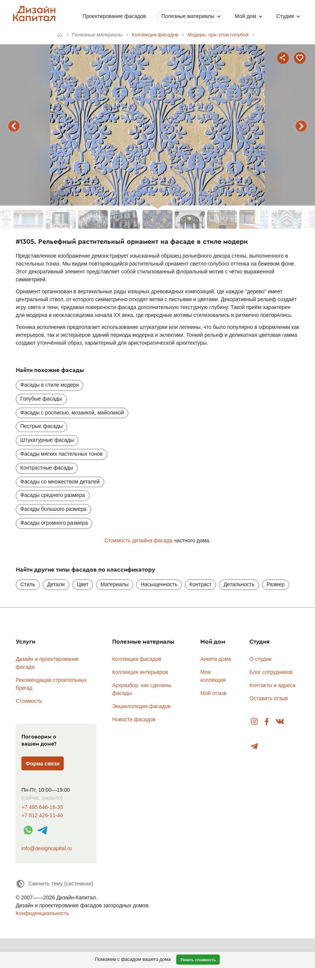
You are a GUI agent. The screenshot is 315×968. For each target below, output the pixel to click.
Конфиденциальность (42, 913)
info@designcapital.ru (46, 848)
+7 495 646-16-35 (42, 807)
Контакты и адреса (272, 685)
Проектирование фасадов (114, 16)
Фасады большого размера (53, 509)
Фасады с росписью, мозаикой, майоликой (72, 413)
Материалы (114, 584)
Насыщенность (159, 584)
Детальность (239, 584)
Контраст (200, 584)
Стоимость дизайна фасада (138, 540)
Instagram (254, 722)
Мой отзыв (213, 693)
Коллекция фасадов (136, 659)
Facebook (266, 722)
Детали (56, 584)
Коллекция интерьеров (140, 672)
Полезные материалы (187, 16)
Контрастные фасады (46, 468)
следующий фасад (301, 126)
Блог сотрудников (270, 672)
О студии (260, 659)
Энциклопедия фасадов (141, 706)
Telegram (254, 746)
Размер (276, 584)
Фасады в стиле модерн (49, 385)
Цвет (82, 584)
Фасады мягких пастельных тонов (61, 454)
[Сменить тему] (54, 883)
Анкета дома (215, 659)
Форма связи (43, 764)
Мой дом (245, 16)
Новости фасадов (134, 719)
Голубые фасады (41, 399)
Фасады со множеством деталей (60, 482)
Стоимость (29, 701)
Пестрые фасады (41, 426)
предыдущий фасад (13, 126)
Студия (285, 16)
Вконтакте (280, 722)
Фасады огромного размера (54, 523)
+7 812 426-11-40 (42, 815)
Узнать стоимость (198, 959)
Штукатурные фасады (47, 440)
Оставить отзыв (268, 698)
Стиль (27, 584)
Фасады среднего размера (52, 495)
